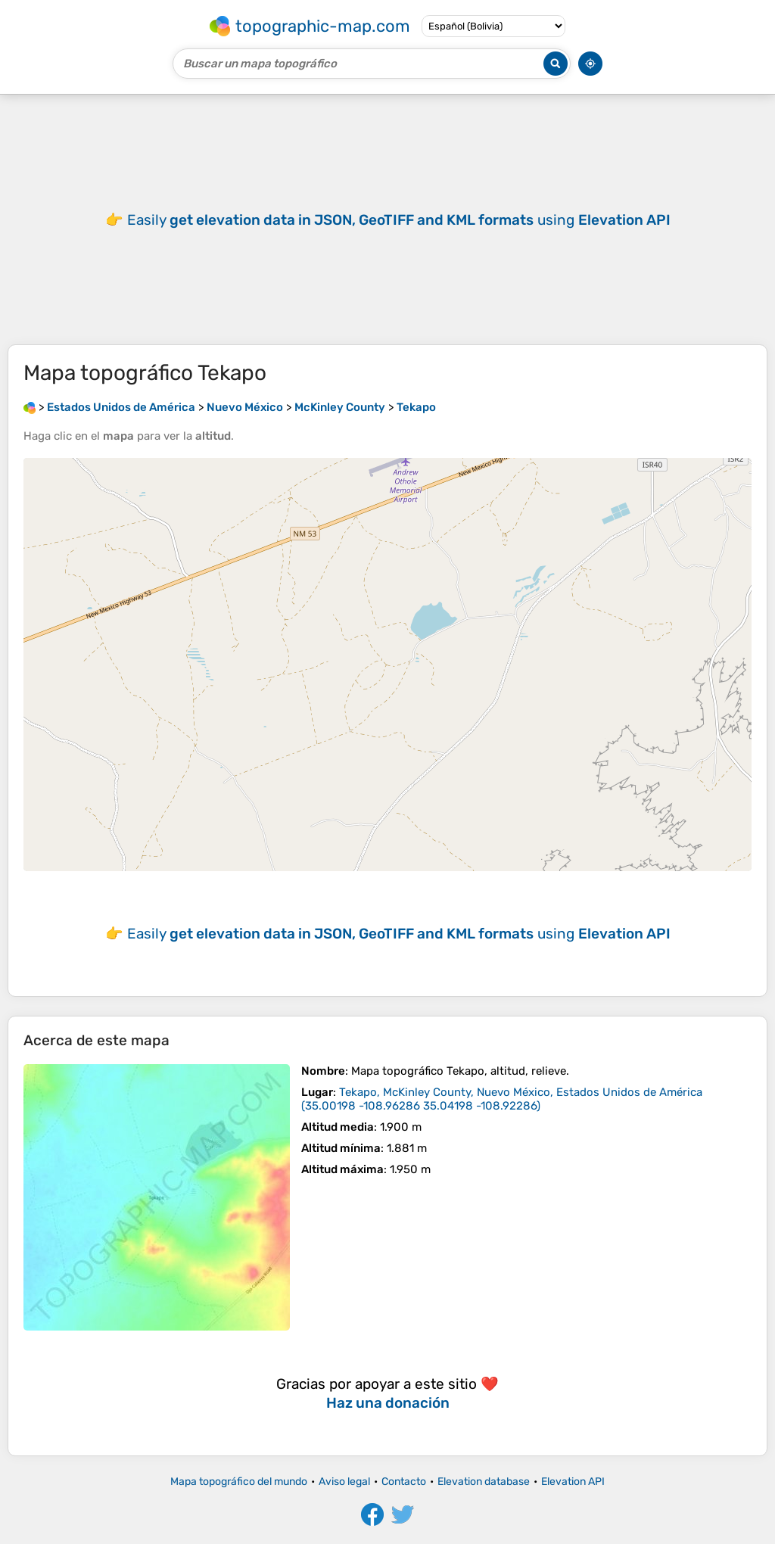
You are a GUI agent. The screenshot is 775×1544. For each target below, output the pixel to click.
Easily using (399, 220)
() (501, 1099)
